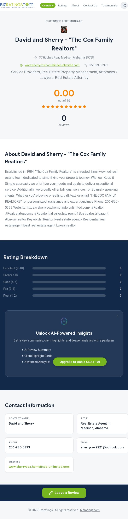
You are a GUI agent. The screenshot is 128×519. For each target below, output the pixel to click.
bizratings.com (90, 510)
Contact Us (90, 5)
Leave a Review (64, 493)
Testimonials (109, 5)
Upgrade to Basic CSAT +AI (80, 362)
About (75, 5)
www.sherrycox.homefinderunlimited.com (50, 65)
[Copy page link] (124, 5)
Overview (48, 5)
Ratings (62, 5)
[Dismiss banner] (117, 316)
